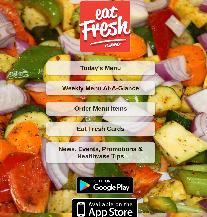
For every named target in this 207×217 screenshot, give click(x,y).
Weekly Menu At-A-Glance (100, 88)
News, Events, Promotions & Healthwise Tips (101, 153)
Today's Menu (100, 68)
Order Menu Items (100, 108)
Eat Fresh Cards (100, 128)
